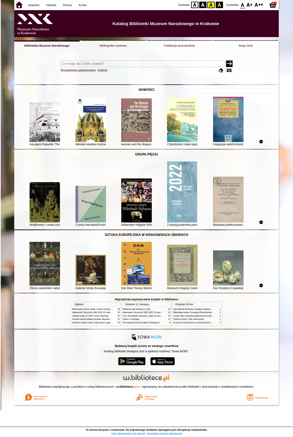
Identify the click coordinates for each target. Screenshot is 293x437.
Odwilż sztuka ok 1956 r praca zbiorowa (90, 316)
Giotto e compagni (131, 319)
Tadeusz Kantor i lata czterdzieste (188, 319)
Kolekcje (102, 70)
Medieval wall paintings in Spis (137, 309)
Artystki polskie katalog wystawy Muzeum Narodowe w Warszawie (102, 319)
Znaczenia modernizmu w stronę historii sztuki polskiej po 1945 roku (204, 322)
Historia (51, 5)
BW (203, 4)
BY (219, 4)
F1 (249, 4)
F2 (259, 4)
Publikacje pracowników (179, 45)
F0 (242, 4)
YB (211, 4)
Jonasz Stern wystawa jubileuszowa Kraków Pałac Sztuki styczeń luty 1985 (207, 316)
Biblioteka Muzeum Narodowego (46, 45)
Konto (82, 5)
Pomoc (67, 5)
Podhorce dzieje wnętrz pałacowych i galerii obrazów (96, 322)
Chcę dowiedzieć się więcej (128, 433)
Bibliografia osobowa (113, 45)
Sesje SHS (245, 45)
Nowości (33, 5)
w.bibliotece (127, 386)
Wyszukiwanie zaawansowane (78, 70)
